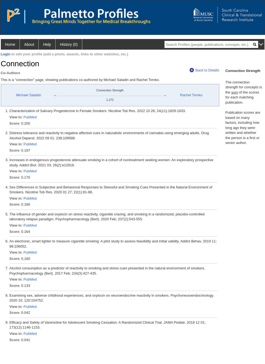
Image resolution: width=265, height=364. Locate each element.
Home (10, 44)
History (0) (69, 44)
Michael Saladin (28, 95)
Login (5, 54)
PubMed (29, 117)
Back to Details (204, 70)
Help (47, 44)
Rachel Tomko (191, 95)
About (29, 44)
